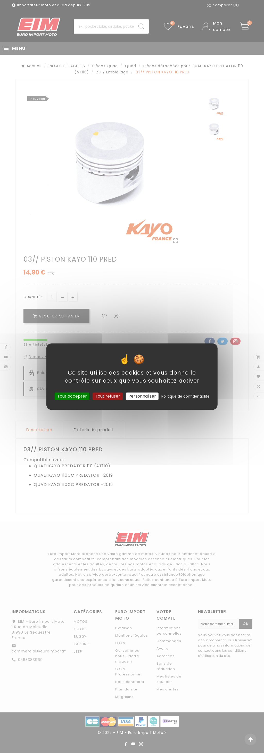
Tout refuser (107, 396)
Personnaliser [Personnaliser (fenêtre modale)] (142, 396)
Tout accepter (72, 396)
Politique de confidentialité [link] (185, 396)
